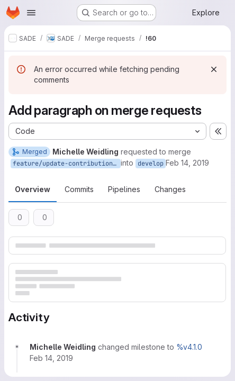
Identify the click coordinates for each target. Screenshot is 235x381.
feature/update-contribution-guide (67, 163)
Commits (79, 189)
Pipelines (124, 189)
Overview (32, 189)
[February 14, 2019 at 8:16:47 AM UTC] (51, 357)
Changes (170, 189)
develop (151, 163)
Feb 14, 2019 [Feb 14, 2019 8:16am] (187, 162)
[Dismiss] (213, 69)
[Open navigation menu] (31, 12)
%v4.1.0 (189, 346)
